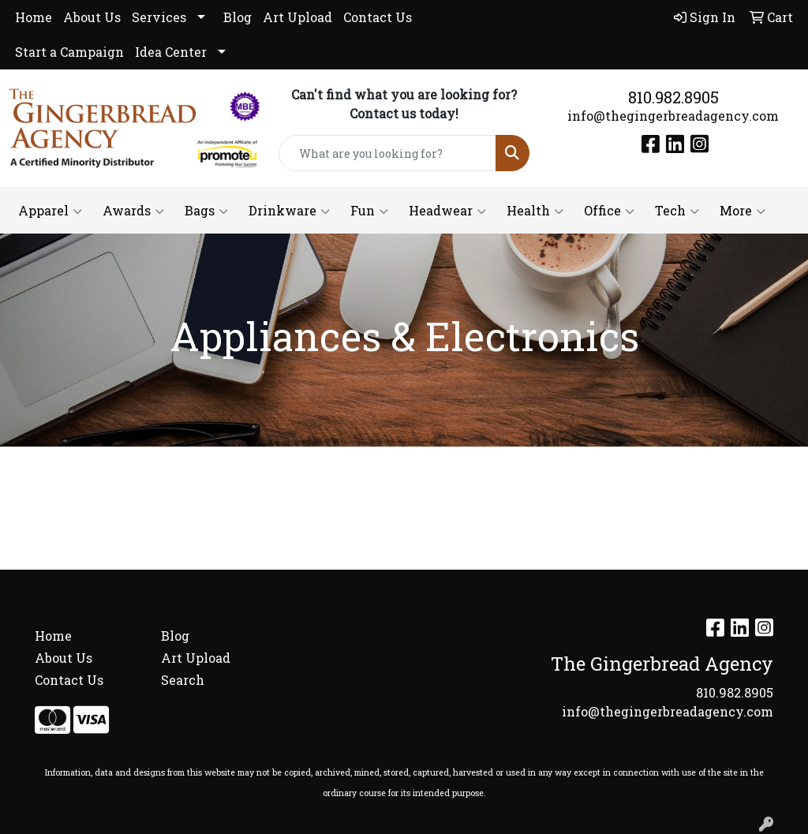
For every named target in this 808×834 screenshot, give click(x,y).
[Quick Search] (387, 153)
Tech (677, 210)
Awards (133, 210)
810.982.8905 (673, 97)
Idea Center (171, 51)
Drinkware (289, 210)
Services (159, 17)
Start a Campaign (69, 51)
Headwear (447, 210)
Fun (369, 210)
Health (535, 210)
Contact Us (377, 17)
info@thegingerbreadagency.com (673, 115)
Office (609, 210)
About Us (92, 17)
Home (33, 17)
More (742, 210)
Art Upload (297, 17)
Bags (206, 210)
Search (182, 679)
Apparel (50, 210)
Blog (237, 17)
